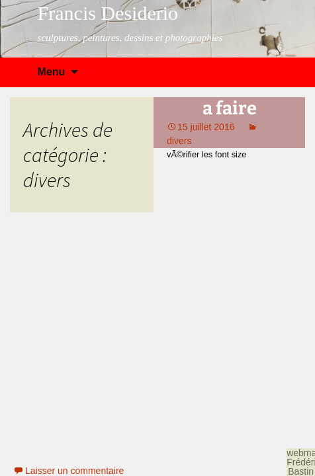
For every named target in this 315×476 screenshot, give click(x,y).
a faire (229, 108)
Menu (52, 71)
